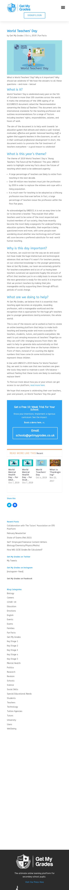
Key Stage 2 (12, 646)
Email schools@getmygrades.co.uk (35, 433)
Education (11, 606)
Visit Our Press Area (34, 882)
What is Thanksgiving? (55, 472)
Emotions (11, 611)
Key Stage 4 (12, 654)
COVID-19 (11, 602)
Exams (10, 624)
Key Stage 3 (12, 650)
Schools (10, 681)
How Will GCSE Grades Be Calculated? (24, 550)
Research (11, 672)
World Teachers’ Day (41, 472)
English (10, 615)
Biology (10, 593)
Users (9, 724)
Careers (10, 597)
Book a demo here (32, 422)
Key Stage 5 (12, 659)
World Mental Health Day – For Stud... (27, 474)
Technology (12, 707)
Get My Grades (16, 35)
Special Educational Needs (19, 694)
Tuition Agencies (14, 711)
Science (10, 685)
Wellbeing (11, 729)
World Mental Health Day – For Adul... (13, 474)
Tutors (10, 715)
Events (10, 619)
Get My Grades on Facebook (19, 579)
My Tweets (12, 560)
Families (10, 628)
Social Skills (12, 689)
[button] (63, 7)
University (11, 720)
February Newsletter (16, 533)
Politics (10, 667)
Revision (10, 676)
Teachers (11, 702)
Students (11, 698)
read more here (37, 385)
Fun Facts (42, 35)
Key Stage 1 (12, 641)
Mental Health (14, 663)
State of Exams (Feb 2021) (19, 538)
